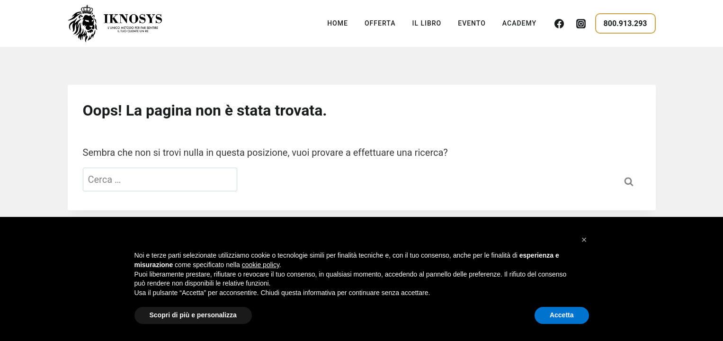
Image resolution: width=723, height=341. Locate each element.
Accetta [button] (562, 315)
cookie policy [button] (260, 265)
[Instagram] (580, 23)
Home (337, 23)
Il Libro (426, 23)
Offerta (380, 23)
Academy (519, 23)
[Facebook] (559, 23)
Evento (472, 23)
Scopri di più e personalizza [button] (193, 315)
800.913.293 (625, 23)
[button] (584, 239)
